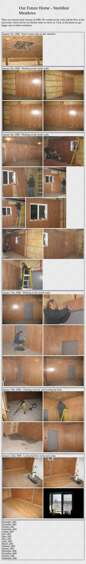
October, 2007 (8, 526)
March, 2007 (7, 543)
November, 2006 (9, 553)
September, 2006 (9, 558)
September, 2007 (9, 529)
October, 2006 (8, 555)
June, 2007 (7, 536)
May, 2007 (6, 539)
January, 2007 (8, 548)
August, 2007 (8, 531)
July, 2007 (6, 534)
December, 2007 (9, 522)
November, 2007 (9, 524)
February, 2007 (8, 546)
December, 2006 (9, 551)
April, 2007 (7, 541)
